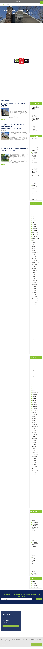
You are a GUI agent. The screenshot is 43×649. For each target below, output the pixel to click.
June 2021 (34, 288)
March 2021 (34, 294)
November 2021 (35, 278)
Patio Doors (34, 158)
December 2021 (35, 276)
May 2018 (34, 339)
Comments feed (35, 585)
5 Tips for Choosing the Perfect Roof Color (13, 104)
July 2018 (34, 335)
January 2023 (34, 254)
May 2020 (34, 308)
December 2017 (35, 347)
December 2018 (35, 326)
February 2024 (35, 228)
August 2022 (34, 264)
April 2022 (34, 268)
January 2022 (34, 274)
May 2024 (34, 222)
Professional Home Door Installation (34, 164)
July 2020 (34, 304)
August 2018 (34, 333)
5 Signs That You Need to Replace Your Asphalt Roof (14, 149)
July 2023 (34, 242)
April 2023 (34, 248)
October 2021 (34, 280)
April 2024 (34, 224)
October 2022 (34, 260)
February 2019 (35, 324)
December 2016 (35, 351)
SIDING (11, 639)
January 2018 (34, 345)
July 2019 (34, 320)
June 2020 (34, 306)
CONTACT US (7, 640)
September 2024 (35, 214)
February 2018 (35, 343)
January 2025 (34, 210)
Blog (33, 141)
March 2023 (34, 250)
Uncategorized (35, 191)
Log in (33, 581)
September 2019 (35, 316)
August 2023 (34, 240)
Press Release (34, 160)
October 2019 (34, 314)
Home (2, 639)
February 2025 (35, 208)
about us (33, 639)
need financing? (36, 644)
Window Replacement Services (34, 195)
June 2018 (34, 337)
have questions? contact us (10, 625)
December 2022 (35, 256)
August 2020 (34, 302)
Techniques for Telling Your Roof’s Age (35, 130)
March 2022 (34, 270)
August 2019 (34, 318)
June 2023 (34, 244)
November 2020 (35, 300)
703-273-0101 (17, 1)
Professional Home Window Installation (35, 168)
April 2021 (34, 292)
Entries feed (34, 583)
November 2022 (35, 258)
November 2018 (35, 328)
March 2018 (34, 341)
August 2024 (34, 216)
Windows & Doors (18, 639)
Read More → (3, 119)
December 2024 (35, 212)
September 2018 (35, 330)
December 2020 (35, 298)
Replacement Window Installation (34, 172)
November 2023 (35, 234)
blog (3, 640)
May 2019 (34, 322)
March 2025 (34, 206)
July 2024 (34, 218)
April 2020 (34, 310)
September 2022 (35, 262)
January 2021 (34, 296)
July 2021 (34, 286)
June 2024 (34, 220)
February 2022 (35, 272)
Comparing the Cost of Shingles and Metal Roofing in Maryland (35, 108)
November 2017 (35, 349)
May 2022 (34, 266)
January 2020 (34, 312)
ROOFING (6, 639)
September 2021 (35, 282)
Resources (39, 639)
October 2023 (34, 236)
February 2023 (35, 252)
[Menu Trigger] (41, 2)
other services (26, 639)
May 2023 (34, 246)
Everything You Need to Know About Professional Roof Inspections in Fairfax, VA (13, 126)
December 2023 (35, 232)
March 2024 (34, 226)
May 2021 (34, 290)
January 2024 (34, 230)
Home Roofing (35, 147)
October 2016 (34, 353)
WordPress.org (35, 587)
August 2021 (34, 284)
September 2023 (35, 238)
